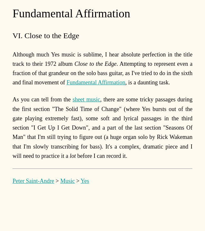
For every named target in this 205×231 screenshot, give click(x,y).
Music (67, 181)
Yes (85, 181)
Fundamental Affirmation (96, 82)
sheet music (86, 99)
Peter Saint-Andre (33, 181)
